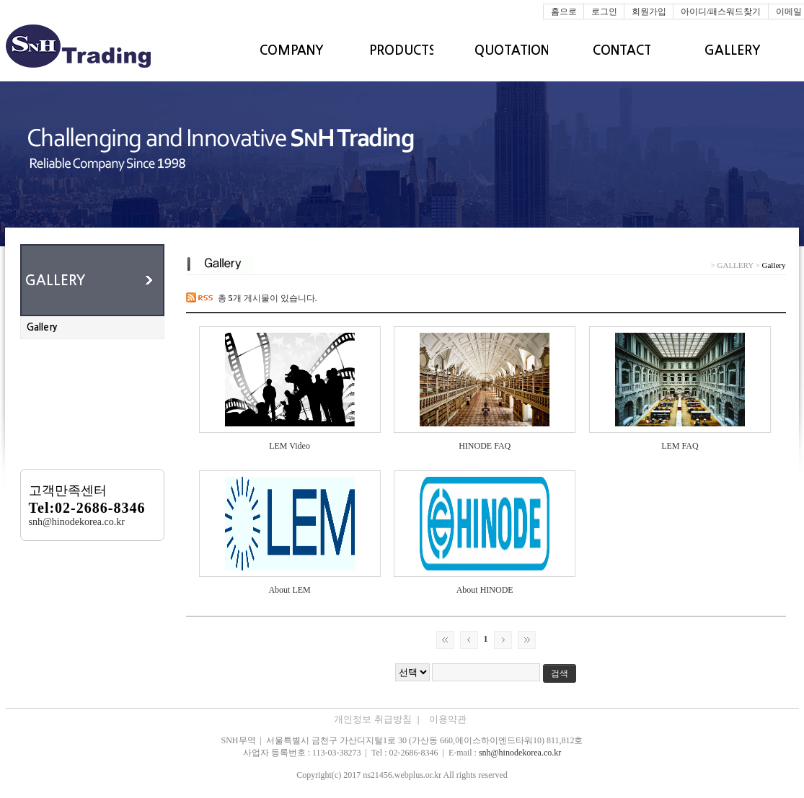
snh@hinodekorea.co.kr (520, 753)
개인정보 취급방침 (377, 719)
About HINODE (484, 590)
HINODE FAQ (485, 446)
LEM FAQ (679, 446)
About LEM (289, 590)
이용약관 (448, 719)
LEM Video (289, 446)
